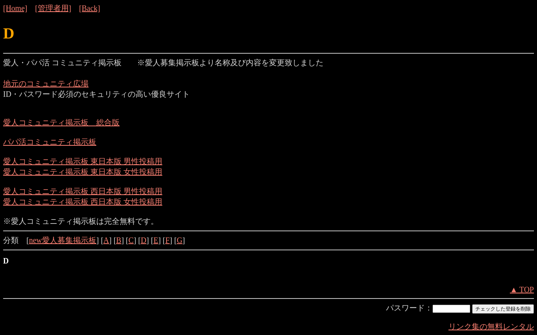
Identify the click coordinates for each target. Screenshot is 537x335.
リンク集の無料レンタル (491, 326)
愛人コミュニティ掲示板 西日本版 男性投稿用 (82, 191)
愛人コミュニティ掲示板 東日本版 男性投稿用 (82, 161)
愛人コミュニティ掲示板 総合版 (61, 122)
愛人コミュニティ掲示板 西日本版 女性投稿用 (82, 201)
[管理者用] (53, 8)
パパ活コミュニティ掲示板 (49, 142)
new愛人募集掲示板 (62, 240)
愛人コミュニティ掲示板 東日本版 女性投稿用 (82, 172)
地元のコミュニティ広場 (46, 83)
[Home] (15, 8)
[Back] (89, 8)
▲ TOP (522, 289)
